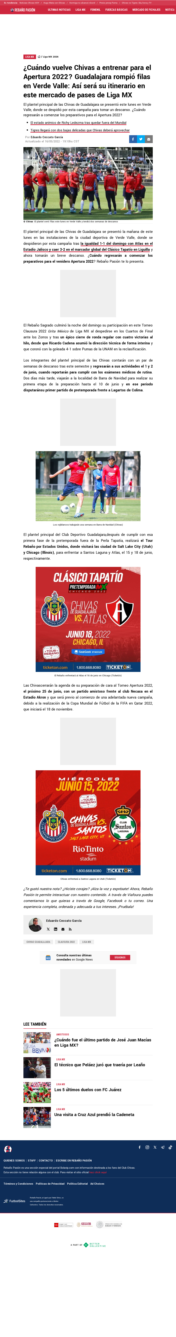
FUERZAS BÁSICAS (116, 9)
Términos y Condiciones (18, 1184)
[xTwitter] (155, 1147)
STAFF (32, 1161)
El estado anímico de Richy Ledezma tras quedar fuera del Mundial (78, 122)
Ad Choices (97, 1184)
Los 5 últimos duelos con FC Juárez (87, 1090)
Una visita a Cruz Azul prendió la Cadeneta (94, 1115)
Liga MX (86, 942)
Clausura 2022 (66, 942)
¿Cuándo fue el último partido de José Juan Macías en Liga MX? (102, 1042)
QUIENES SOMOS (14, 1161)
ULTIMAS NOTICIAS (59, 9)
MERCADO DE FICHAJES (146, 9)
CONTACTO (46, 1161)
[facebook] (140, 1147)
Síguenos (119, 957)
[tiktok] (170, 1147)
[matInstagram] (147, 1147)
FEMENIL (95, 9)
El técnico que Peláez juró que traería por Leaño (99, 1065)
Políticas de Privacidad (50, 1184)
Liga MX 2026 (50, 56)
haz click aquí (98, 1172)
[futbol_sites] (15, 1201)
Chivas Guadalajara (38, 942)
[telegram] (163, 1147)
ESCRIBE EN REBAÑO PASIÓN (74, 1161)
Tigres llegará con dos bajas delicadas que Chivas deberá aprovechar (80, 130)
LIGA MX (80, 9)
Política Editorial (77, 1184)
